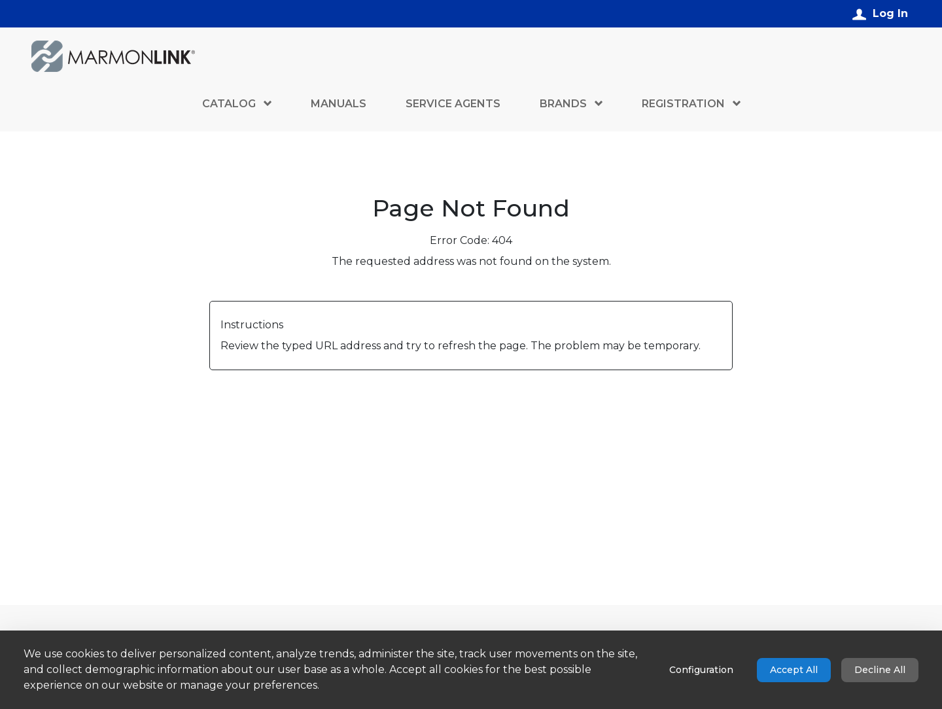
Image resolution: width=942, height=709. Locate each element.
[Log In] (880, 13)
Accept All (794, 670)
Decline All (879, 670)
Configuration (701, 670)
